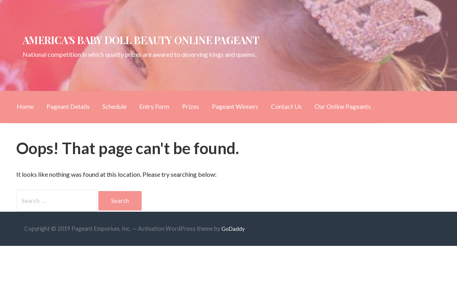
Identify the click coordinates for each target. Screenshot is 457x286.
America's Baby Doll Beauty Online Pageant (141, 39)
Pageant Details (68, 106)
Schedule (114, 106)
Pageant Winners (235, 106)
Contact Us (286, 106)
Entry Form (154, 106)
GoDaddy (233, 228)
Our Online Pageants (343, 106)
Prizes (190, 106)
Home (25, 106)
